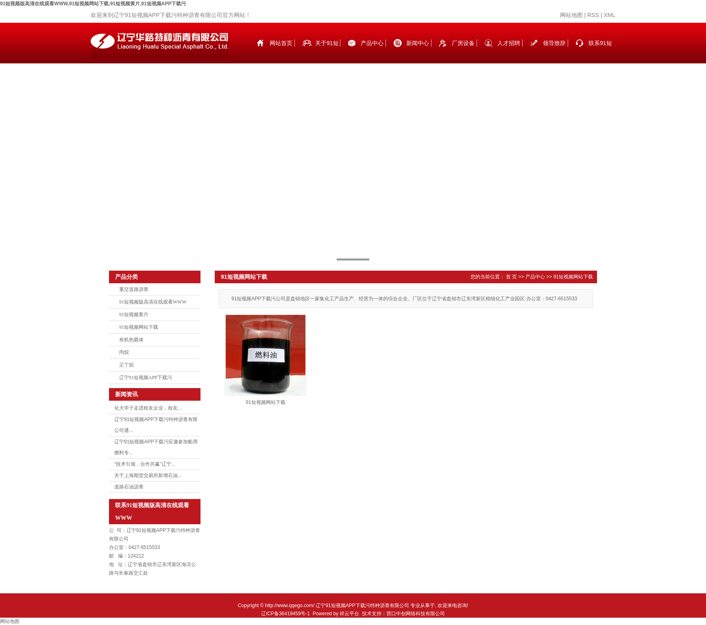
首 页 (511, 277)
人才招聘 (508, 43)
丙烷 (124, 352)
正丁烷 (126, 365)
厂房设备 (463, 43)
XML (609, 15)
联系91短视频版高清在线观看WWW (600, 51)
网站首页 (281, 43)
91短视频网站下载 (138, 327)
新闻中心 (417, 43)
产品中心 (372, 43)
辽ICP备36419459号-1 (285, 613)
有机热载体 (131, 340)
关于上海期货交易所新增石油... (148, 475)
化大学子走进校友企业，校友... (148, 408)
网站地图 (571, 15)
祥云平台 (349, 613)
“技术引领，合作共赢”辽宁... (144, 464)
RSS (593, 15)
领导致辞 (554, 43)
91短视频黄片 (133, 314)
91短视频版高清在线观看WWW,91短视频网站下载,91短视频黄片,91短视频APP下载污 (93, 4)
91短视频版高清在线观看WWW (153, 302)
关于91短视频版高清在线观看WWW (327, 51)
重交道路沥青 (133, 289)
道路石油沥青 (129, 487)
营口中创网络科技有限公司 (415, 613)
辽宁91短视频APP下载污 (145, 377)
